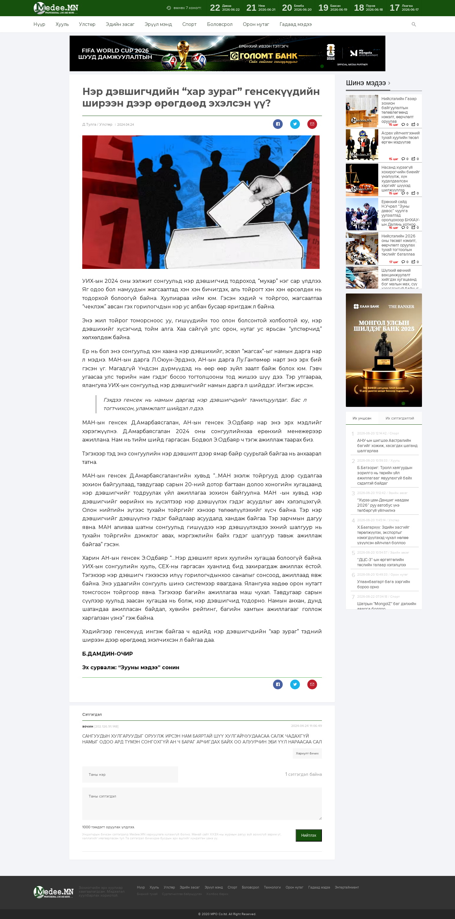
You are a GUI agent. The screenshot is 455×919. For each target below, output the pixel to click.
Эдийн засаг (120, 24)
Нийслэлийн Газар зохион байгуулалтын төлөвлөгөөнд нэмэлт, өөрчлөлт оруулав (398, 110)
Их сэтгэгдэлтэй (400, 418)
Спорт (189, 24)
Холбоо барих (217, 894)
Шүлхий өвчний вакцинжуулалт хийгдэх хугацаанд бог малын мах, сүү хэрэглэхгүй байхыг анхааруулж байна (400, 281)
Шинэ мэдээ (366, 83)
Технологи (272, 887)
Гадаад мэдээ (295, 24)
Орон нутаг (256, 24)
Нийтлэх (308, 835)
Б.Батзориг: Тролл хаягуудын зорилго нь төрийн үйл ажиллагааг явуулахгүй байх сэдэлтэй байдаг (384, 475)
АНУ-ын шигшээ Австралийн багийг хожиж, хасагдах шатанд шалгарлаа (387, 446)
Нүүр (39, 24)
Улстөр (87, 24)
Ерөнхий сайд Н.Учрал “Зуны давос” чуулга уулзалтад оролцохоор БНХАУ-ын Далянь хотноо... (400, 213)
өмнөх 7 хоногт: (188, 8)
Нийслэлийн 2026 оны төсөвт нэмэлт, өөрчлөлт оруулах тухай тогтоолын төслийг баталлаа (398, 245)
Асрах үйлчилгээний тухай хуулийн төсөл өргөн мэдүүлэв (400, 137)
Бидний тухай (147, 894)
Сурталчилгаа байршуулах (182, 894)
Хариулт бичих (307, 753)
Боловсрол (220, 24)
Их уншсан (362, 418)
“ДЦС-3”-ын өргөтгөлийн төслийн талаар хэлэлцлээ (381, 562)
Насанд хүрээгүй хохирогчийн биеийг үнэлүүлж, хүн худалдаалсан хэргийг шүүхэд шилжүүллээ (400, 178)
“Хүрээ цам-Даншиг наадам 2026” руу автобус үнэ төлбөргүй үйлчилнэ (383, 505)
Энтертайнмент (347, 887)
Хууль (62, 24)
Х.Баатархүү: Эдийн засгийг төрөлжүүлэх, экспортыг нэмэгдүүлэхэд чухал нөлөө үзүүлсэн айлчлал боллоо (383, 535)
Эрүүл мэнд (158, 24)
